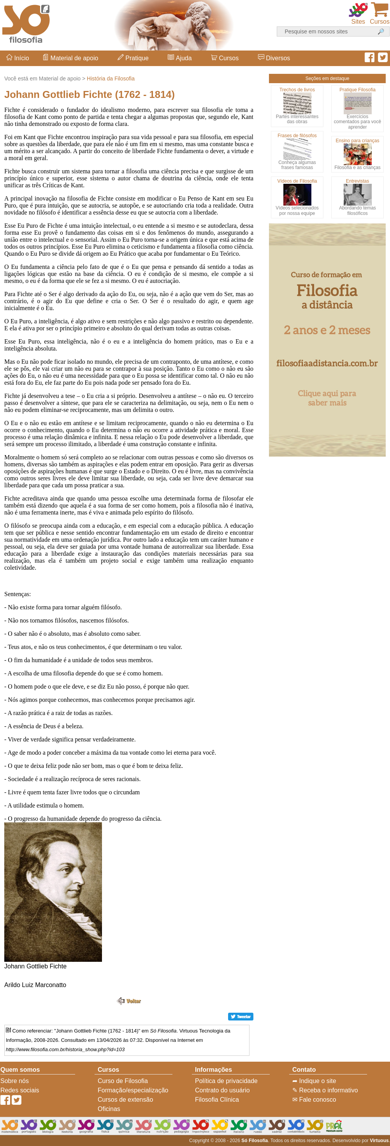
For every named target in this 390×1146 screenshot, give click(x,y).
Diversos (274, 58)
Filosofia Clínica (217, 1099)
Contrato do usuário (222, 1090)
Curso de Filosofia (123, 1081)
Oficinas (109, 1109)
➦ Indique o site (314, 1081)
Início (17, 58)
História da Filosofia (111, 78)
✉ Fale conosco (314, 1099)
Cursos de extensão (125, 1099)
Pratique (133, 58)
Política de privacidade (226, 1081)
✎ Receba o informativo (325, 1090)
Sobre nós (14, 1081)
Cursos (225, 58)
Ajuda (179, 58)
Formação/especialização (133, 1090)
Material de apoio (70, 58)
